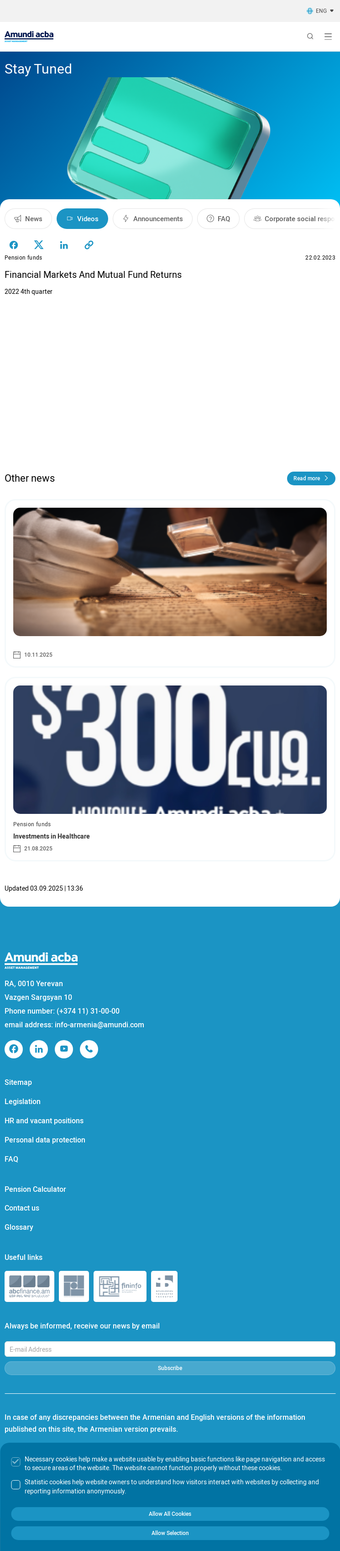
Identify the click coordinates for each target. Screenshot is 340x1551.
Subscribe (170, 1368)
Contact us (22, 1208)
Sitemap (18, 1082)
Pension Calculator (35, 1189)
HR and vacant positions (44, 1120)
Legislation (23, 1101)
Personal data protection (45, 1140)
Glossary (19, 1227)
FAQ (11, 1159)
